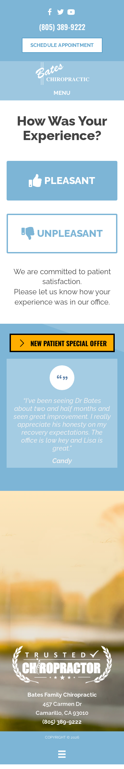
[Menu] (62, 754)
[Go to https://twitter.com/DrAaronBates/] (60, 13)
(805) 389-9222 (62, 26)
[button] (62, 181)
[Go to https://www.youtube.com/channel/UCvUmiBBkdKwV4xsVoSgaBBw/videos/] (71, 13)
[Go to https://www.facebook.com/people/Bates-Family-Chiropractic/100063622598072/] (50, 13)
